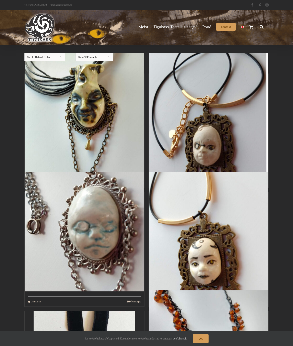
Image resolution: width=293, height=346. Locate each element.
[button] (261, 26)
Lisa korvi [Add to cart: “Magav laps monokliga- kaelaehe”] (36, 301)
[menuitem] (242, 26)
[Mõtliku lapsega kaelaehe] (208, 231)
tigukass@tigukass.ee (61, 4)
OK (201, 339)
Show (87, 57)
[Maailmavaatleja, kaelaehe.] (208, 113)
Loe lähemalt (180, 338)
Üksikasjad (135, 301)
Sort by (38, 57)
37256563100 (40, 4)
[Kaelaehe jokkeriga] (84, 113)
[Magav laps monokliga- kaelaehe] (84, 231)
